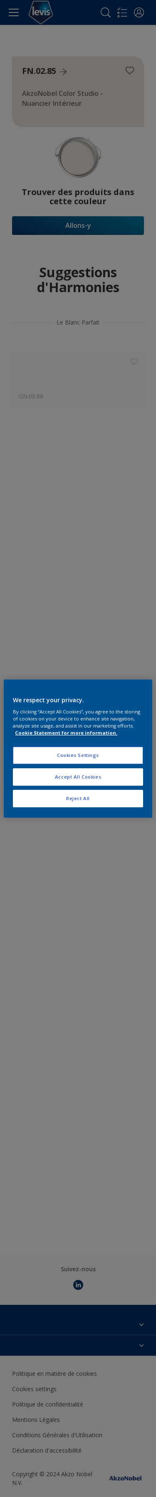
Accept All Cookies (78, 777)
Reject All (78, 798)
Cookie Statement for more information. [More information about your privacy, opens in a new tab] (66, 733)
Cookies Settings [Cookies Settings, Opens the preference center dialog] (78, 755)
